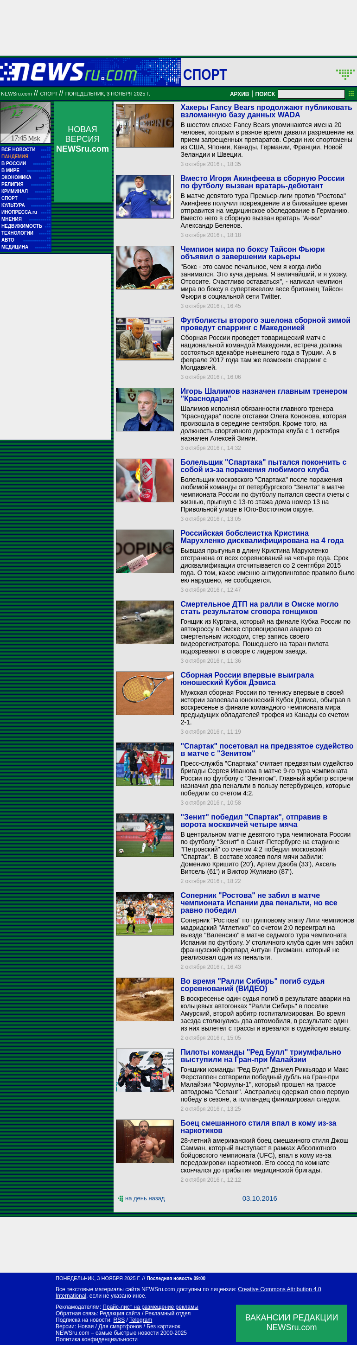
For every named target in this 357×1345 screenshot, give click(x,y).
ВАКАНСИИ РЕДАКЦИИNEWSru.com (291, 1322)
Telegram (140, 1320)
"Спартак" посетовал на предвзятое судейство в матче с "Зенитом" (266, 749)
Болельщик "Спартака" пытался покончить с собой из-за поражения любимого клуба (263, 466)
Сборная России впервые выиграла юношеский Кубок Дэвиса (247, 678)
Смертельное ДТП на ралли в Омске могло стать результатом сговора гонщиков (259, 607)
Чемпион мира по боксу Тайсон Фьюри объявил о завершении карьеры (252, 253)
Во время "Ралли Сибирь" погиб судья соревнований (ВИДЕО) (252, 985)
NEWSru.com (16, 93)
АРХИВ (239, 94)
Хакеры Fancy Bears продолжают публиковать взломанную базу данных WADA (266, 111)
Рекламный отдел (168, 1313)
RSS (119, 1320)
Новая (85, 1326)
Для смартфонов (120, 1326)
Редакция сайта (120, 1313)
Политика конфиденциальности (97, 1339)
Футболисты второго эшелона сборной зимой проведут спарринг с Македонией (265, 324)
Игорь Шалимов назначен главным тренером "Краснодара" (264, 395)
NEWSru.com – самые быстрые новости (107, 1333)
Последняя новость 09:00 (176, 1278)
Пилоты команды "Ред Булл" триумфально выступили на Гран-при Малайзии (260, 1055)
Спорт (205, 74)
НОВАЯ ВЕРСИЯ (82, 139)
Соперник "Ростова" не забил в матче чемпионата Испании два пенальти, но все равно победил (258, 902)
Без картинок (163, 1326)
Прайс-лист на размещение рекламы (150, 1307)
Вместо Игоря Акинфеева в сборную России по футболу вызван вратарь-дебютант (262, 182)
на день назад (145, 1198)
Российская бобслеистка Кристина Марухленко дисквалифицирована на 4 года (262, 536)
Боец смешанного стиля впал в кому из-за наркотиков (258, 1126)
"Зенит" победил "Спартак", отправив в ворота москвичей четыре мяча (253, 820)
